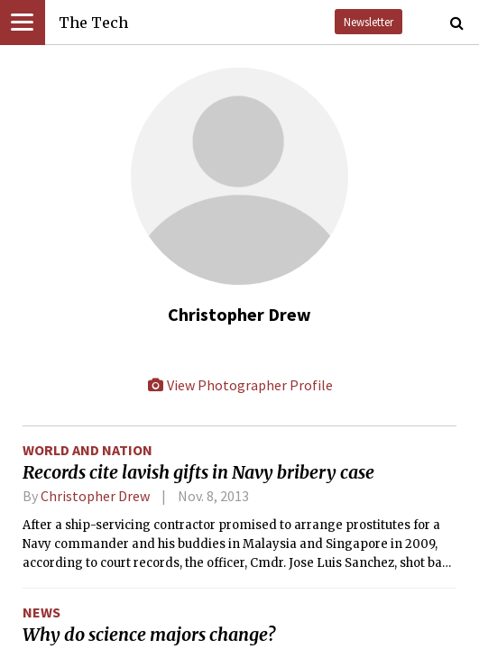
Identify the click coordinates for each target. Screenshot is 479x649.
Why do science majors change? (149, 634)
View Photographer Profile (240, 385)
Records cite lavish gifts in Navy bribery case (198, 472)
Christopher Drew (95, 496)
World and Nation (87, 450)
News (41, 612)
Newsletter (368, 21)
